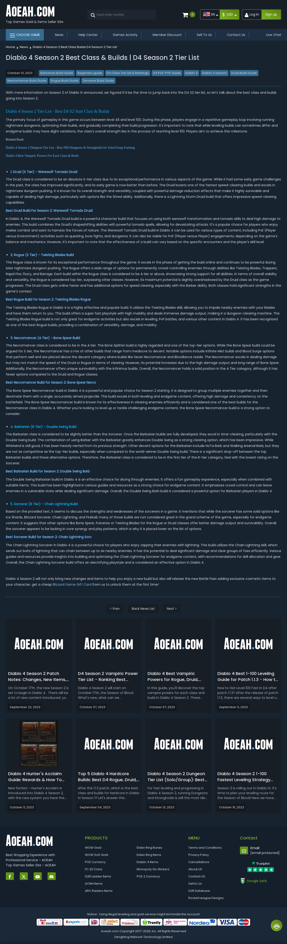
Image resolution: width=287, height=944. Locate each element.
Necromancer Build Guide (26, 80)
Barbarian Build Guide (56, 73)
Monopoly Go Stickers (153, 869)
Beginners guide (89, 73)
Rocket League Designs (206, 898)
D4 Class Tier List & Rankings (128, 73)
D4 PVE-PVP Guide (167, 73)
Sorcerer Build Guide (98, 80)
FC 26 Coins (93, 869)
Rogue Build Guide (64, 80)
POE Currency (95, 862)
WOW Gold (93, 847)
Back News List (143, 608)
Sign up (271, 14)
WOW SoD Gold (96, 855)
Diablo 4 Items (147, 862)
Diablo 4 (191, 73)
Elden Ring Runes (149, 847)
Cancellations (198, 862)
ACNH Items (94, 883)
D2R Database (199, 891)
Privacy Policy (198, 855)
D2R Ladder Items (98, 876)
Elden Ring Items (149, 855)
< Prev (115, 608)
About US (195, 869)
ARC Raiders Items (99, 891)
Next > (172, 608)
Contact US (196, 876)
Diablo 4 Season (214, 73)
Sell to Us (195, 883)
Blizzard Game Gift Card (72, 584)
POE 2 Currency (148, 876)
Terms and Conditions (205, 847)
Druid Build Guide (244, 73)
